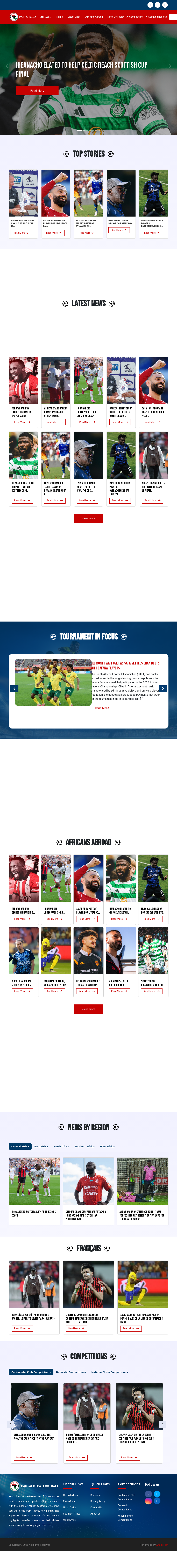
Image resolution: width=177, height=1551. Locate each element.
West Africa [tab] (107, 1146)
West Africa (69, 1520)
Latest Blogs (74, 17)
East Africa (69, 1501)
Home (59, 17)
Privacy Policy (97, 1501)
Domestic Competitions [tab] (71, 1372)
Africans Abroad (94, 17)
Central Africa (70, 1495)
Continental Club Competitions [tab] (31, 1372)
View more (88, 518)
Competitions (136, 17)
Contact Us (96, 1507)
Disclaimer (95, 1495)
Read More (37, 90)
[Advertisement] (22, 305)
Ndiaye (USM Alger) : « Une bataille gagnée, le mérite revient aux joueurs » (33, 1316)
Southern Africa (71, 1514)
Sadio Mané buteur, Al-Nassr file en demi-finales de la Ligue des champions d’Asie (141, 1318)
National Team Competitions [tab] (109, 1372)
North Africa (69, 1507)
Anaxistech (162, 1544)
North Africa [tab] (61, 1146)
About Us (95, 1514)
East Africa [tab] (41, 1146)
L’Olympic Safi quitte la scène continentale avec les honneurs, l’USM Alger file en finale (87, 1318)
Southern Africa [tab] (85, 1146)
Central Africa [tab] (20, 1146)
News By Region (116, 17)
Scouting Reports (157, 17)
